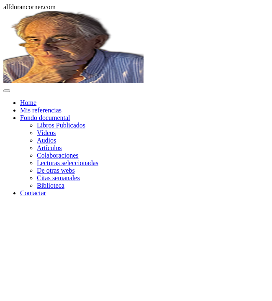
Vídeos (46, 132)
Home (28, 102)
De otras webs (56, 170)
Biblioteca (50, 185)
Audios (46, 140)
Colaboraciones (58, 155)
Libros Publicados (61, 125)
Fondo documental (45, 117)
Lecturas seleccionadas (67, 162)
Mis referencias (41, 110)
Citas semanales (58, 177)
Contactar (33, 192)
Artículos (49, 147)
